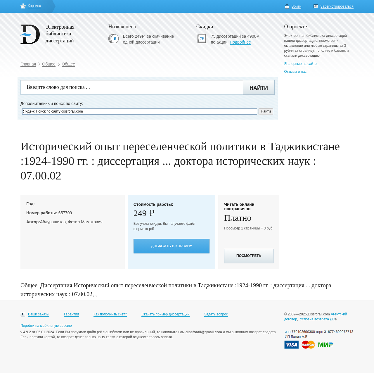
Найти (259, 88)
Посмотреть (248, 256)
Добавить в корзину (171, 246)
